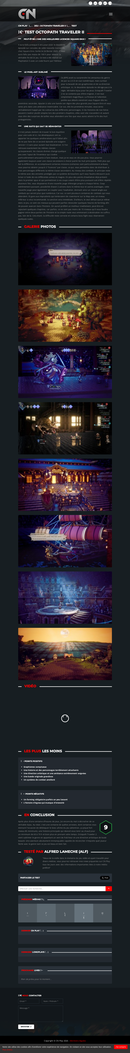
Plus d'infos (7, 1050)
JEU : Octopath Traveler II (50, 26)
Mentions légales (78, 1040)
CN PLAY (22, 26)
